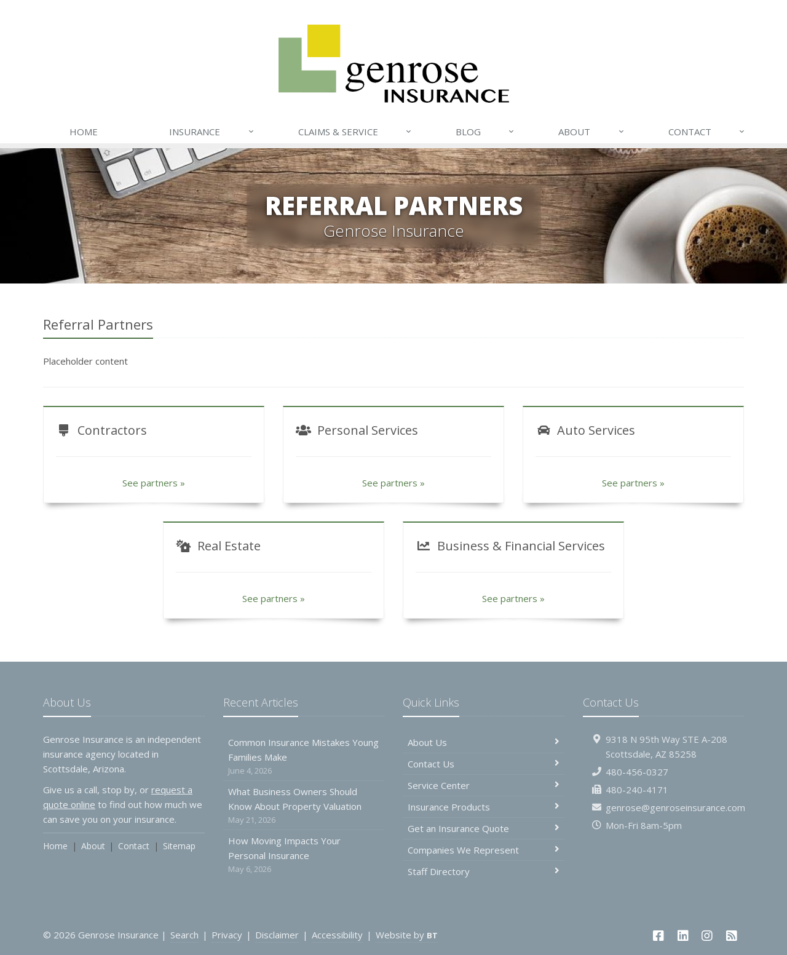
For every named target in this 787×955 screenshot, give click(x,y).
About (591, 131)
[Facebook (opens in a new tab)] (658, 935)
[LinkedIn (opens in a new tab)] (683, 935)
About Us (484, 742)
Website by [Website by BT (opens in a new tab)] (407, 935)
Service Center (484, 785)
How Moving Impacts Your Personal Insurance (304, 855)
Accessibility (337, 935)
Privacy (227, 935)
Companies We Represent (484, 850)
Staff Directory (484, 871)
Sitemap (179, 846)
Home (83, 131)
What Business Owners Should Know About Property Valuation (304, 805)
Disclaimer (277, 935)
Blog (485, 131)
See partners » (153, 483)
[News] (732, 935)
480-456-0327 (637, 772)
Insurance (212, 131)
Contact (707, 131)
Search (184, 935)
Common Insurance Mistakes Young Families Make (304, 756)
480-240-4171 (637, 789)
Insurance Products (484, 807)
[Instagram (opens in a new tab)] (708, 935)
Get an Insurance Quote (484, 828)
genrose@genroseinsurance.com (675, 807)
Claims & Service (355, 131)
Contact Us (484, 764)
